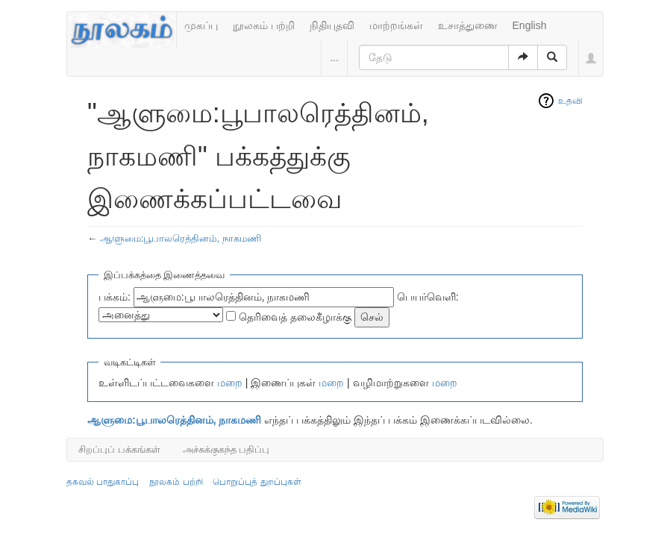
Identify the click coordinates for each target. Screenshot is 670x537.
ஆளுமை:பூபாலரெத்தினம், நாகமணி (180, 238)
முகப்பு (201, 25)
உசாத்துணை (468, 25)
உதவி (570, 100)
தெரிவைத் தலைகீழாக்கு (295, 317)
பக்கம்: (114, 297)
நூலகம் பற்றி (264, 25)
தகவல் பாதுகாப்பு (102, 482)
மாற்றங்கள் (396, 25)
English (530, 25)
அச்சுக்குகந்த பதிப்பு (226, 449)
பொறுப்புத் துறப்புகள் (257, 482)
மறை (229, 383)
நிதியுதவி (332, 25)
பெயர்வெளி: (428, 297)
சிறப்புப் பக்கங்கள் (119, 449)
